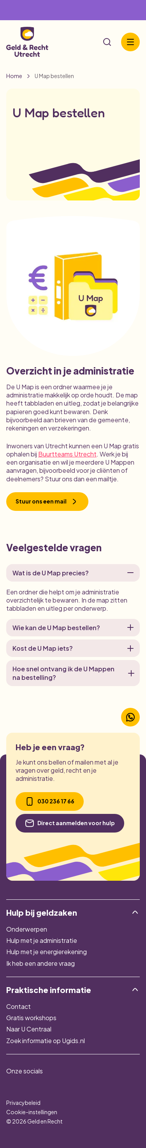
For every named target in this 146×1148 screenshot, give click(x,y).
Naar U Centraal (28, 1029)
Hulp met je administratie (41, 940)
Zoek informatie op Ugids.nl (45, 1041)
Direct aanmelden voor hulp (70, 823)
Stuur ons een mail (47, 501)
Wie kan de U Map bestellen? (73, 628)
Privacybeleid (23, 1102)
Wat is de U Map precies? (73, 573)
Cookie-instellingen (31, 1111)
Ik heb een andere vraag (40, 963)
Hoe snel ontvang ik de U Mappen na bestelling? (73, 673)
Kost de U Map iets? (73, 648)
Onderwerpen (26, 929)
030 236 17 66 (49, 801)
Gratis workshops (31, 1018)
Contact (18, 1006)
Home (14, 76)
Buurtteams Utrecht (67, 454)
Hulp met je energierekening (46, 952)
